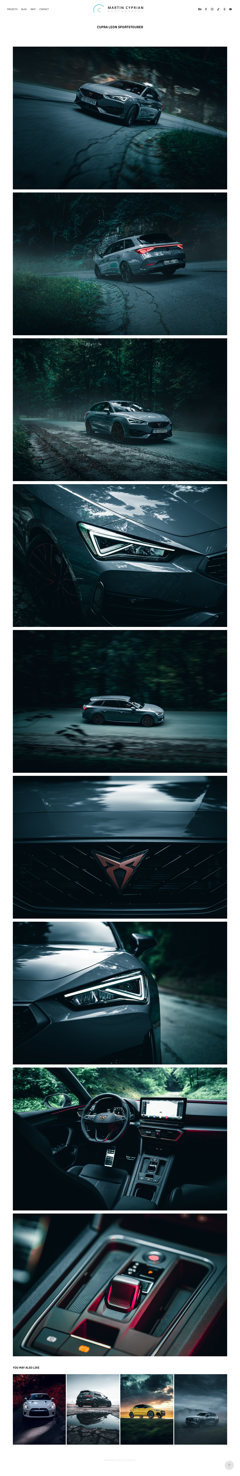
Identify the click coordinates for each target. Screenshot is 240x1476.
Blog (24, 9)
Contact (44, 9)
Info (33, 9)
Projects (12, 9)
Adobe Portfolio (127, 1459)
